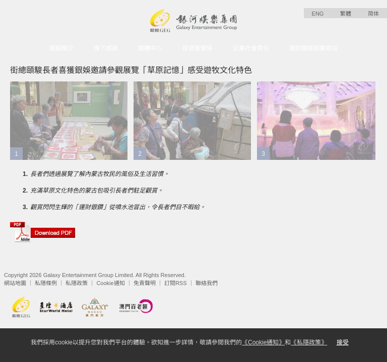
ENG (318, 14)
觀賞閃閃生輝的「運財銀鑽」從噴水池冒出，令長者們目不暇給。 (118, 207)
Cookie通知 (110, 283)
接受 (343, 342)
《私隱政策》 (309, 342)
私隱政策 (77, 283)
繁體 (345, 14)
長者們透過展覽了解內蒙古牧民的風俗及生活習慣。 (99, 173)
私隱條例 (46, 283)
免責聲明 (145, 283)
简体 (373, 14)
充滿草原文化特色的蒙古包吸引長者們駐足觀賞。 (96, 190)
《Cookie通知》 (263, 342)
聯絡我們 (207, 283)
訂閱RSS (175, 283)
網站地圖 (15, 283)
